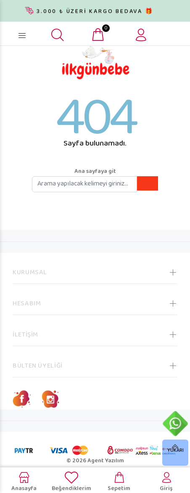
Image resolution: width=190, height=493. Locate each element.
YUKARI (175, 450)
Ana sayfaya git (95, 172)
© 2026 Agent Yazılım (95, 461)
